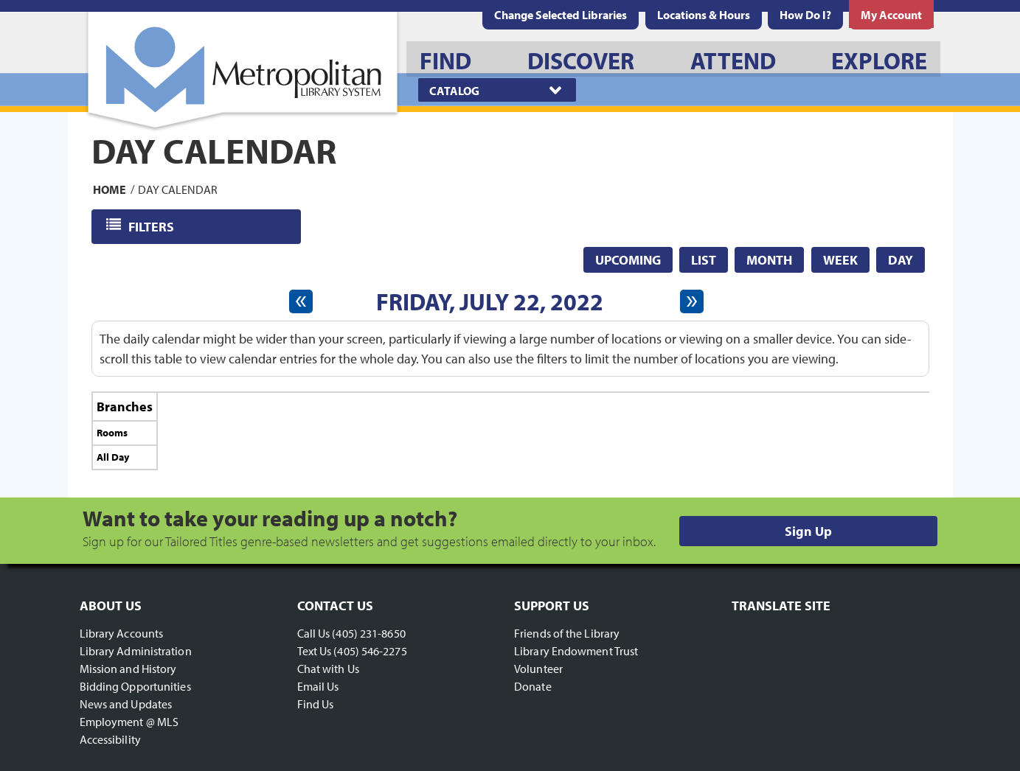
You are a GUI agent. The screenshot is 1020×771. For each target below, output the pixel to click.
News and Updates (126, 704)
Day (900, 259)
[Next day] (692, 301)
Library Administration (136, 650)
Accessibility (110, 739)
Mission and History (128, 668)
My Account (891, 14)
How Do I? (805, 14)
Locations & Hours (703, 14)
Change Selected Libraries (560, 14)
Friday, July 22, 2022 (489, 301)
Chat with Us (328, 668)
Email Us (318, 686)
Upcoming (628, 259)
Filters (152, 226)
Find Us (315, 704)
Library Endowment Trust (576, 650)
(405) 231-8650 (368, 633)
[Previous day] (301, 301)
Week (840, 259)
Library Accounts (122, 633)
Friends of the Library (567, 633)
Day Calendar (178, 188)
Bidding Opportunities (135, 686)
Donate (533, 686)
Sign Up (808, 531)
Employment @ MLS (129, 721)
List (703, 259)
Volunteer (538, 668)
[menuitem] (703, 14)
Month (769, 259)
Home (109, 188)
